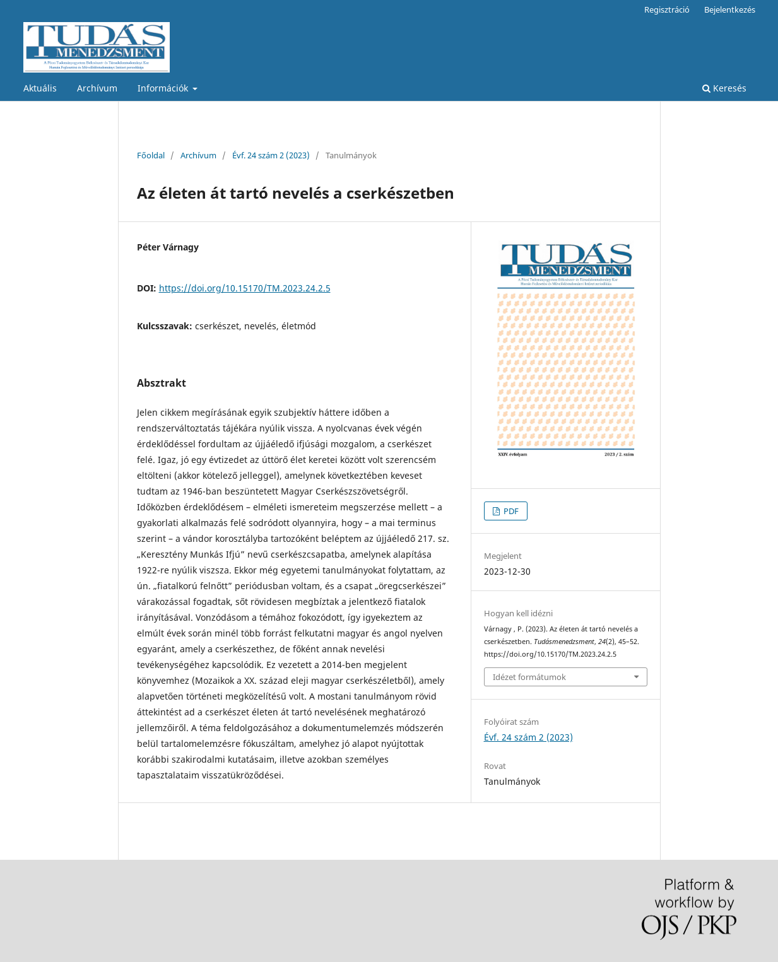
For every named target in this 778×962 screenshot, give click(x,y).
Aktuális (40, 88)
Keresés (724, 88)
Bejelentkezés (729, 9)
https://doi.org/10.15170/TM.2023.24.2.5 (245, 288)
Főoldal (151, 155)
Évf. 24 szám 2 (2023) (271, 155)
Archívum (97, 88)
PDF (510, 511)
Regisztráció (667, 9)
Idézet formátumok (529, 677)
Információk (164, 88)
